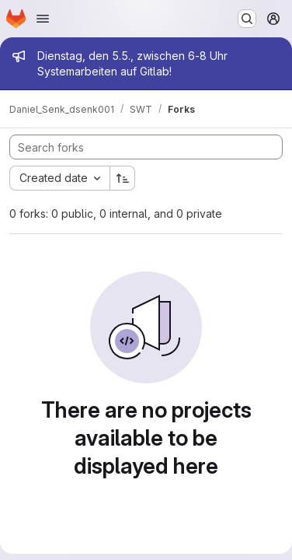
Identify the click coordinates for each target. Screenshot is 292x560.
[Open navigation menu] (42, 18)
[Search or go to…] (247, 18)
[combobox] (59, 178)
